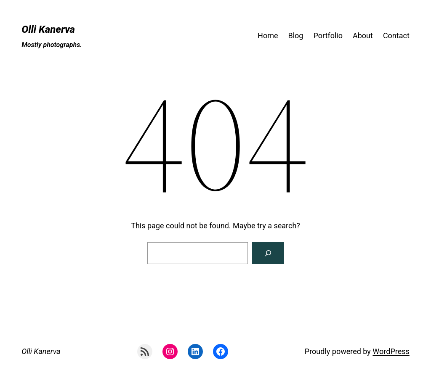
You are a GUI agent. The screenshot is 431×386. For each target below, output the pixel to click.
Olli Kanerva (48, 29)
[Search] (268, 253)
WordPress (390, 351)
